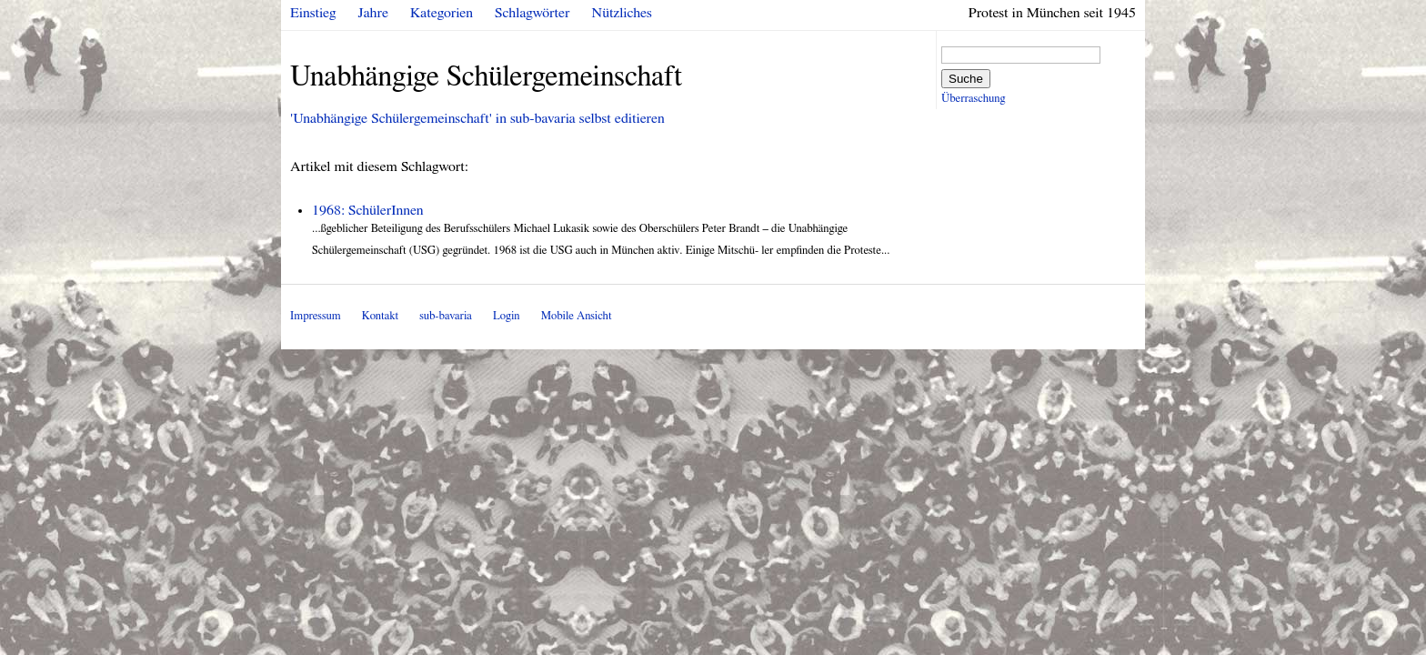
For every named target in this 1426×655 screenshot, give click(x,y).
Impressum (315, 316)
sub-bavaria (445, 316)
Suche (966, 79)
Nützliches (622, 12)
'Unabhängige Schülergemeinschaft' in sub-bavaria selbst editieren (477, 118)
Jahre (373, 12)
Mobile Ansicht (576, 316)
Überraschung (973, 99)
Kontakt (380, 316)
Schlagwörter (532, 12)
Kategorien (441, 12)
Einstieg (313, 12)
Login (506, 316)
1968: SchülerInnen (368, 210)
